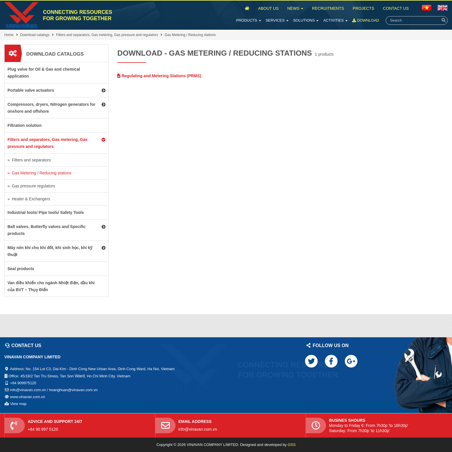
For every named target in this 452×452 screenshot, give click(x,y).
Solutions (306, 20)
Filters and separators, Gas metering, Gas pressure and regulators (107, 35)
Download (365, 20)
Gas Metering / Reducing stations (190, 35)
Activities (335, 20)
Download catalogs (34, 35)
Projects (363, 8)
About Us (268, 8)
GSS (291, 444)
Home (9, 35)
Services (277, 20)
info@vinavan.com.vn (197, 429)
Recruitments (328, 8)
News (295, 8)
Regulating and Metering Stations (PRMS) (159, 76)
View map (18, 404)
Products (248, 20)
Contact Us (396, 8)
